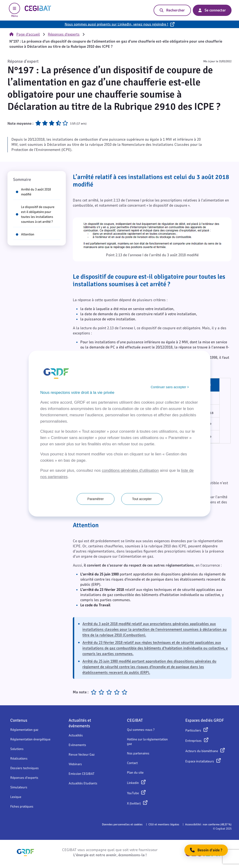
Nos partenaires (138, 753)
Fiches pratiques (21, 806)
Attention (25, 234)
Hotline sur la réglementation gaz (147, 741)
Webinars (75, 764)
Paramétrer (95, 499)
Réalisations (19, 758)
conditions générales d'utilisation (130, 470)
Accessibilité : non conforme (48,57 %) (208, 824)
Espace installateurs (199, 761)
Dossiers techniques (24, 768)
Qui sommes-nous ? (141, 730)
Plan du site (135, 772)
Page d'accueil (24, 34)
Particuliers (193, 730)
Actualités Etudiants (83, 783)
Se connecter (212, 10)
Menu (14, 10)
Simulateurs (18, 787)
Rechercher (172, 10)
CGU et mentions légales (163, 824)
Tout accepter (142, 499)
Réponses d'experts (64, 34)
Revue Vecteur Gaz (82, 754)
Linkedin (133, 783)
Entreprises (193, 741)
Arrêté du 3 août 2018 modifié (33, 192)
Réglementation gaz (24, 730)
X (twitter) (134, 803)
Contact (132, 763)
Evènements (77, 745)
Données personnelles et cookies (122, 824)
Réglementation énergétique (30, 739)
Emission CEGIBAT (82, 774)
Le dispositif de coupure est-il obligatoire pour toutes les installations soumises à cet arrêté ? (35, 214)
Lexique (15, 797)
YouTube (133, 793)
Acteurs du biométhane (201, 751)
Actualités (76, 735)
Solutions (17, 749)
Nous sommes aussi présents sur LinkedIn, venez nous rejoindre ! (116, 24)
